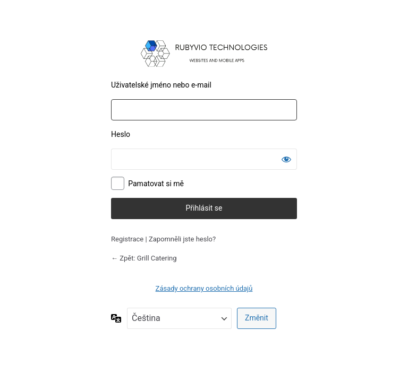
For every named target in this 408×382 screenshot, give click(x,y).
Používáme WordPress (204, 53)
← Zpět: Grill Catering (144, 258)
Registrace (127, 239)
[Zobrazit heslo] (286, 159)
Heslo (120, 134)
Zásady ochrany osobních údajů (204, 288)
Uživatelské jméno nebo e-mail (161, 85)
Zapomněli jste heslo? (182, 239)
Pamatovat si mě (156, 183)
